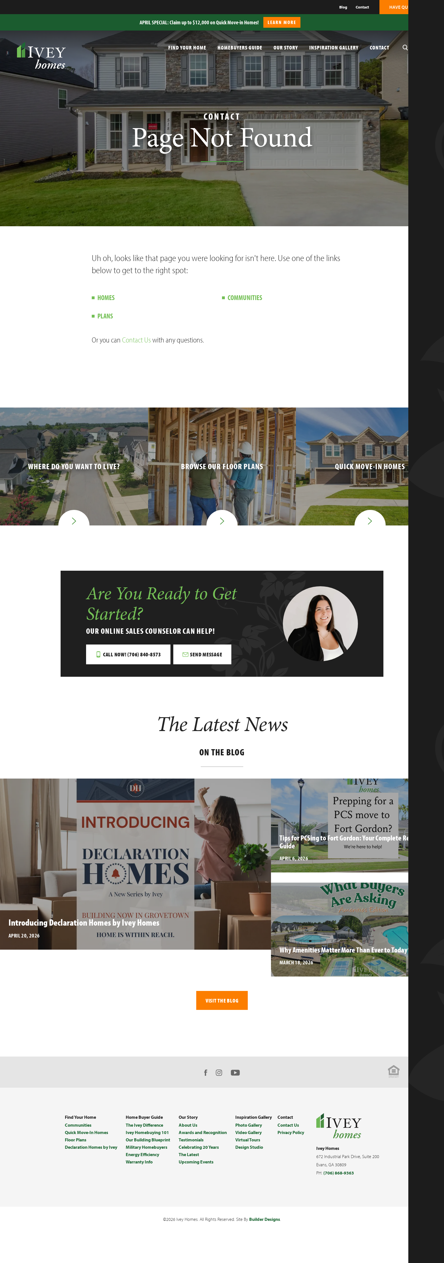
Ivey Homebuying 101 (147, 1138)
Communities (245, 297)
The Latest (189, 1160)
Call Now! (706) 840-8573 (133, 659)
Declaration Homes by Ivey (91, 1153)
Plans (105, 315)
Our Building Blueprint (148, 1145)
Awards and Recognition (203, 1138)
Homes (106, 297)
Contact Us (136, 339)
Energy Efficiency (142, 1160)
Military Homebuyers (146, 1153)
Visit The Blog (222, 1005)
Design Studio (249, 1153)
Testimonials (191, 1145)
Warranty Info (139, 1167)
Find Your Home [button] (187, 47)
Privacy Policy (291, 1138)
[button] (437, 19)
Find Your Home (80, 1123)
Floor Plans (75, 1145)
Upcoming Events (196, 1167)
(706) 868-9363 (338, 1178)
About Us (188, 1130)
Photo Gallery (248, 1130)
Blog (343, 7)
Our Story (286, 47)
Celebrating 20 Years (199, 1153)
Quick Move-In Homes (86, 1138)
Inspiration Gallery (333, 47)
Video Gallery (248, 1138)
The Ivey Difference (144, 1130)
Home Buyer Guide (144, 1123)
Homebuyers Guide (239, 47)
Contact (362, 7)
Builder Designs (264, 1225)
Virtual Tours (247, 1145)
